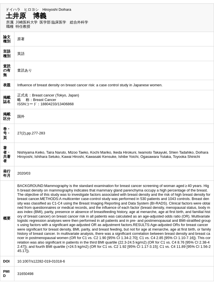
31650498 (25, 274)
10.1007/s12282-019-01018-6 (41, 261)
